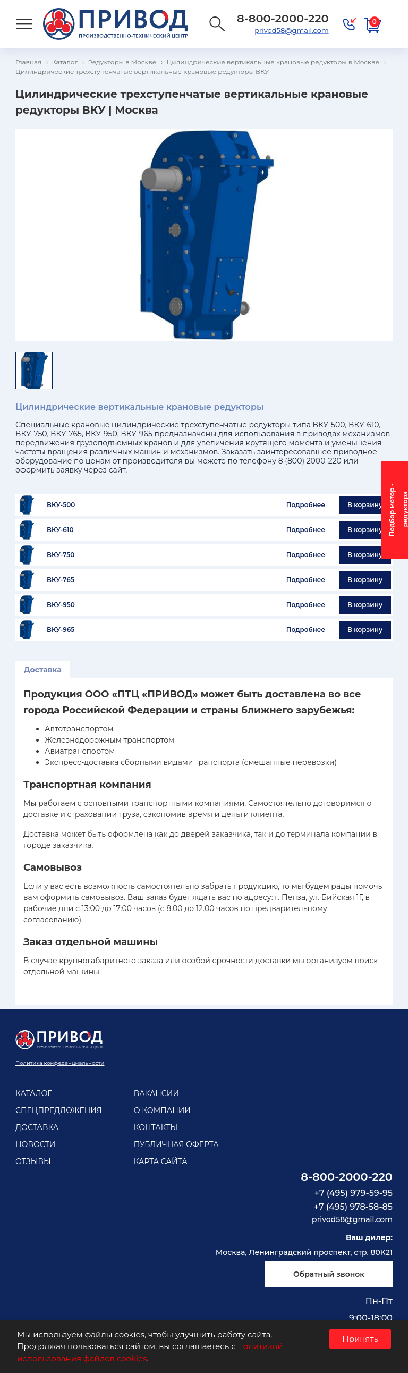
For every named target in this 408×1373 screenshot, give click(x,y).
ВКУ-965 (60, 630)
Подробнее (305, 505)
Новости (35, 1144)
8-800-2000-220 (347, 1176)
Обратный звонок (328, 1274)
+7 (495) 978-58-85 (353, 1207)
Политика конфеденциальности (59, 1062)
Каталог (33, 1093)
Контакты (155, 1127)
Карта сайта (161, 1161)
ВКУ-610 (60, 530)
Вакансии (156, 1093)
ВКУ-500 (61, 505)
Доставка (43, 670)
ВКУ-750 (60, 555)
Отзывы (33, 1161)
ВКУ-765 (60, 580)
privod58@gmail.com (291, 30)
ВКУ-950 (61, 605)
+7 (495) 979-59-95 (353, 1193)
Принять (360, 1339)
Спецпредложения (58, 1110)
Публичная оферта (176, 1144)
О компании (162, 1110)
